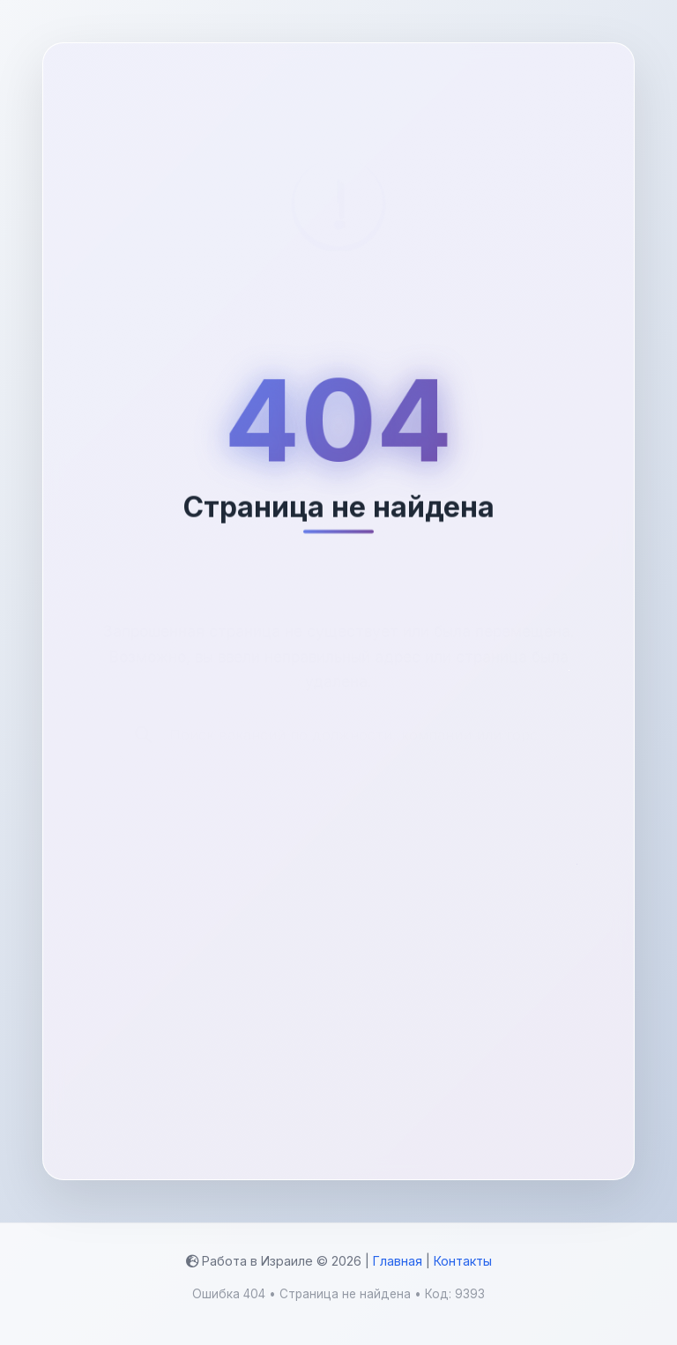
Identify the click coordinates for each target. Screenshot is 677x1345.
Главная (397, 1260)
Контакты (463, 1260)
